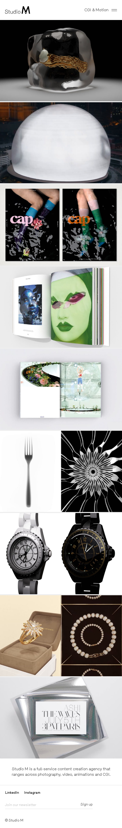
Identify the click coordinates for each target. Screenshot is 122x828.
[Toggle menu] (115, 10)
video (61, 60)
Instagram (32, 792)
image (61, 307)
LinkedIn (12, 792)
